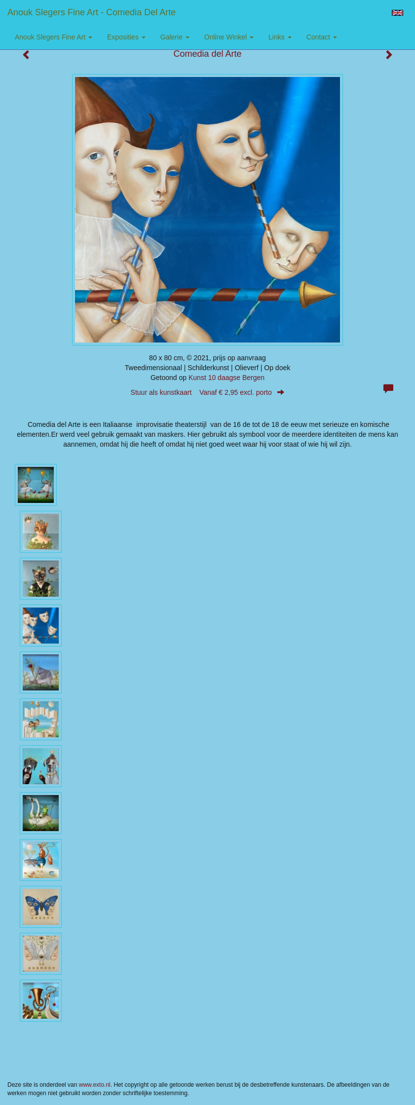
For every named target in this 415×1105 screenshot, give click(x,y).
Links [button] (280, 37)
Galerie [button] (174, 37)
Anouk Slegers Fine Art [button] (53, 37)
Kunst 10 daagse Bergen (226, 377)
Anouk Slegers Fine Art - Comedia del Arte (91, 12)
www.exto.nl (95, 1084)
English (397, 13)
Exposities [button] (126, 37)
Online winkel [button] (229, 37)
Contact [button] (321, 37)
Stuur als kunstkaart (208, 392)
